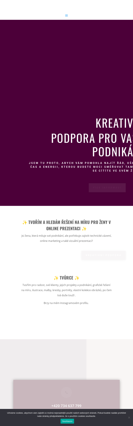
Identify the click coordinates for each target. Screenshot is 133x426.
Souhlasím (67, 421)
